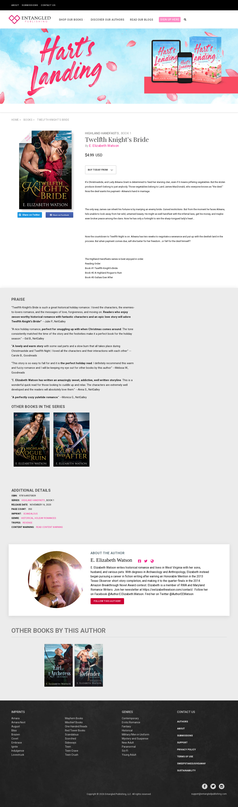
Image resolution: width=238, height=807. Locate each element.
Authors (182, 721)
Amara (15, 718)
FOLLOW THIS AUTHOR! (107, 601)
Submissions (30, 5)
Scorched (70, 738)
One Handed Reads (76, 726)
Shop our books (71, 19)
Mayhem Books (74, 718)
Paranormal (129, 746)
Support (182, 742)
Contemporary (130, 718)
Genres (127, 712)
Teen (68, 746)
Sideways (70, 742)
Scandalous (30, 513)
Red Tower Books (75, 730)
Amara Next (18, 722)
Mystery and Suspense (135, 738)
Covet (14, 738)
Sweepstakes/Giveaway (191, 763)
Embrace (16, 742)
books (29, 119)
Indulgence (17, 750)
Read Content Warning (49, 527)
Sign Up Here (169, 19)
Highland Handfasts (102, 133)
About (15, 5)
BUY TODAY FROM (100, 169)
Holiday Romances (45, 518)
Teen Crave (71, 750)
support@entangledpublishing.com (209, 794)
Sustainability (186, 770)
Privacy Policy (186, 749)
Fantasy (126, 726)
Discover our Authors (107, 19)
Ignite (14, 746)
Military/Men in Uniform (135, 734)
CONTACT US (186, 712)
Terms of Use (185, 756)
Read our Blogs (141, 19)
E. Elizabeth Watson (104, 146)
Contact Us (48, 5)
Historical (27, 518)
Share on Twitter (29, 215)
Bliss (14, 730)
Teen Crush (71, 754)
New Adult (128, 742)
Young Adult (129, 754)
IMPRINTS (18, 712)
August (15, 726)
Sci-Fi (125, 750)
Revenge (27, 522)
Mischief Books (74, 722)
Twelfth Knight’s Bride (53, 119)
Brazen (15, 734)
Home (16, 119)
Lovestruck (17, 754)
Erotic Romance (131, 722)
